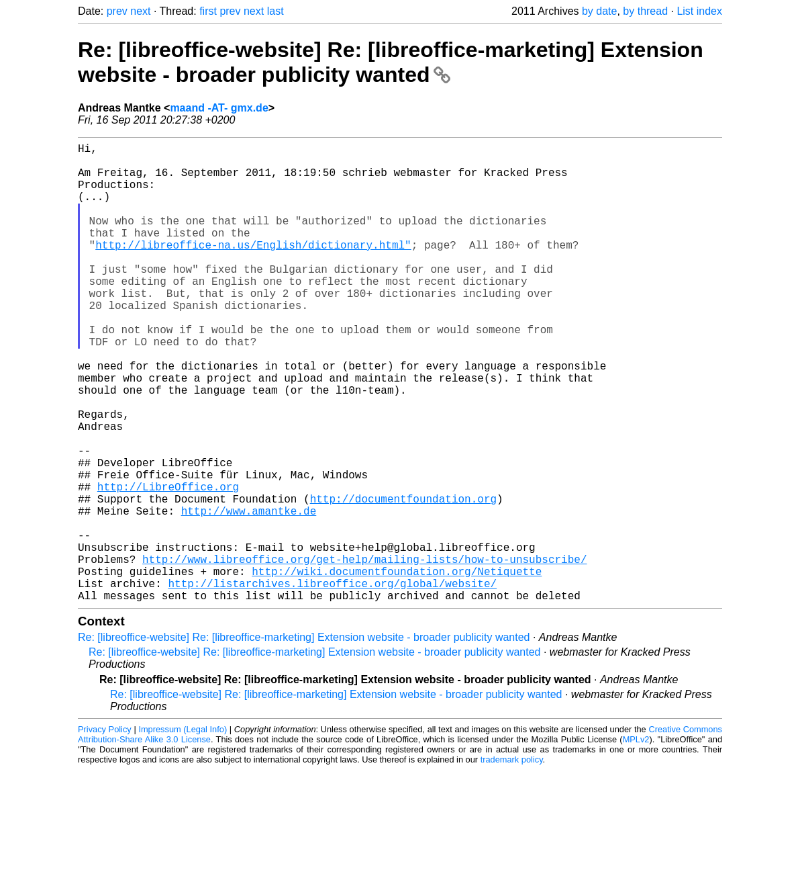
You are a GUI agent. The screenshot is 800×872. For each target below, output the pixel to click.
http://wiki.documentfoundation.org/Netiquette (397, 667)
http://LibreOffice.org (168, 564)
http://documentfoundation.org (403, 579)
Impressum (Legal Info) (182, 831)
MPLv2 (636, 841)
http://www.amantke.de (249, 593)
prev (117, 11)
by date (599, 11)
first (208, 11)
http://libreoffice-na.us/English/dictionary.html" (253, 268)
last (275, 11)
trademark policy (512, 862)
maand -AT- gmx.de (219, 108)
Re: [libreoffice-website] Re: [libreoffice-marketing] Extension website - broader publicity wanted (390, 62)
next (140, 11)
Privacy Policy (105, 831)
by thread (645, 11)
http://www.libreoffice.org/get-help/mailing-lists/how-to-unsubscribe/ (364, 653)
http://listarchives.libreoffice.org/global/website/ (332, 682)
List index (699, 11)
